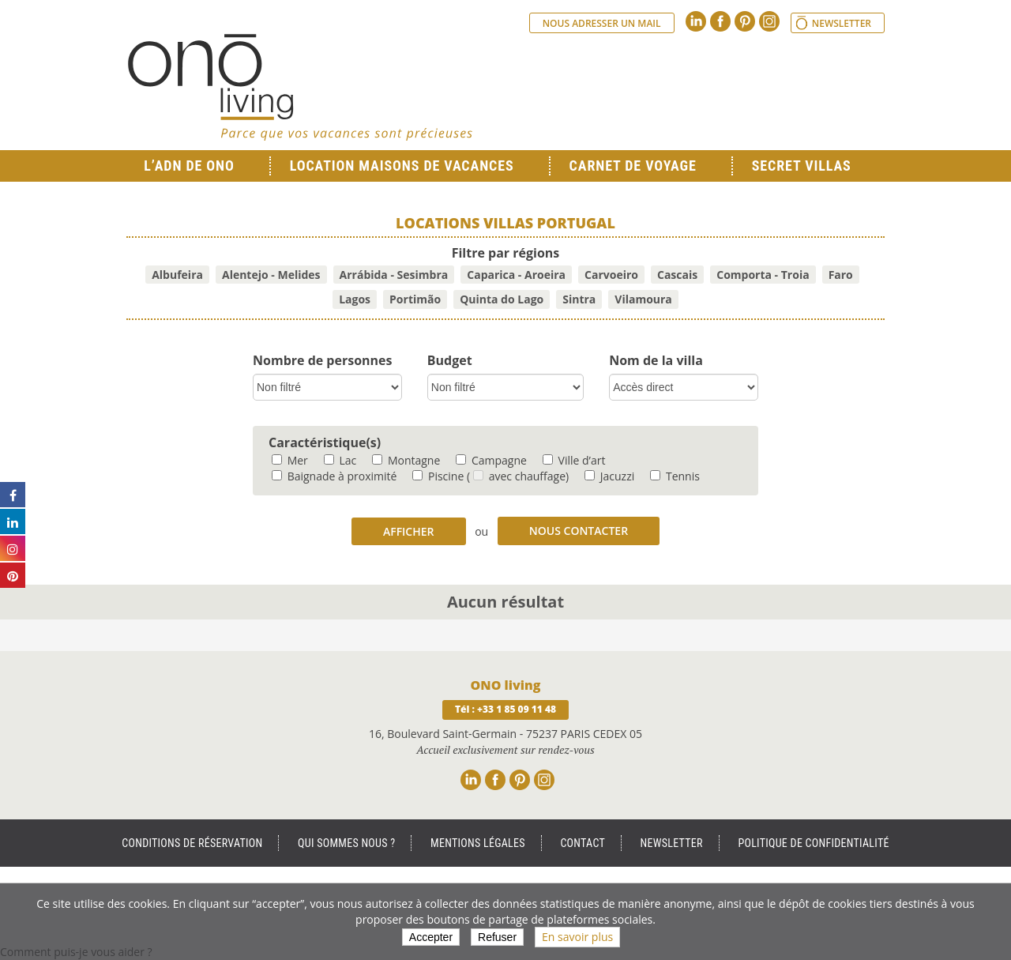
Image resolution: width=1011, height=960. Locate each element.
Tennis (675, 476)
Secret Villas (801, 165)
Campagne (491, 460)
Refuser (497, 937)
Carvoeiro (611, 274)
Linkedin (696, 21)
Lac (340, 460)
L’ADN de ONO (189, 165)
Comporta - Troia (762, 274)
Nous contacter (578, 530)
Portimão (415, 299)
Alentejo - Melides (271, 274)
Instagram (769, 21)
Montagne (406, 460)
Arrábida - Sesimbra (394, 274)
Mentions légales (477, 843)
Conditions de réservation (192, 843)
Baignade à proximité (334, 476)
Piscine (438, 476)
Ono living (300, 87)
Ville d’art (574, 460)
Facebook (720, 21)
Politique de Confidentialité (813, 843)
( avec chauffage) (518, 476)
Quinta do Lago (501, 299)
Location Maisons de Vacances (402, 165)
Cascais (677, 274)
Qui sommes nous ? (346, 843)
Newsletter (841, 23)
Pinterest (745, 21)
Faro (841, 274)
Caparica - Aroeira (516, 274)
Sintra (579, 299)
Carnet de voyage (633, 165)
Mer (290, 460)
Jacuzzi (609, 476)
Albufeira (177, 274)
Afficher (408, 531)
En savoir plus (577, 936)
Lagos (354, 299)
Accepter (431, 937)
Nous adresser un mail (602, 23)
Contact (582, 843)
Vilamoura (643, 299)
